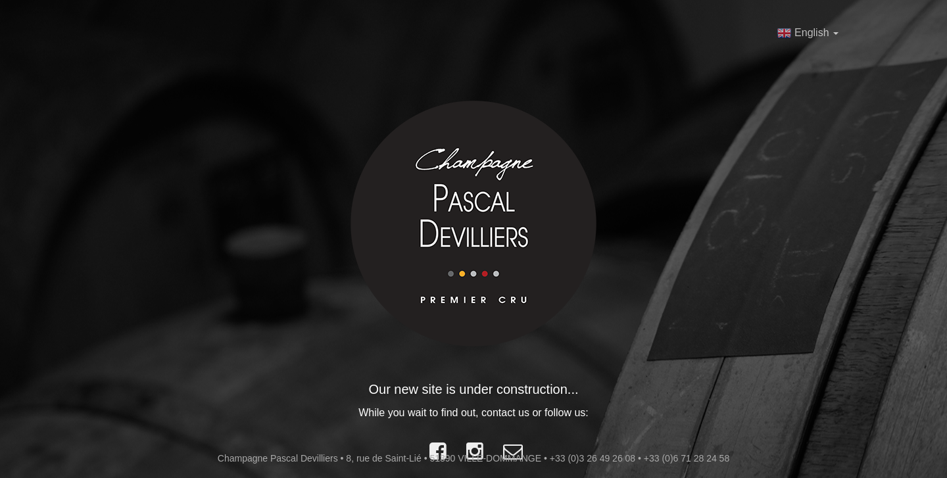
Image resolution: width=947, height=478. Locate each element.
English (807, 33)
